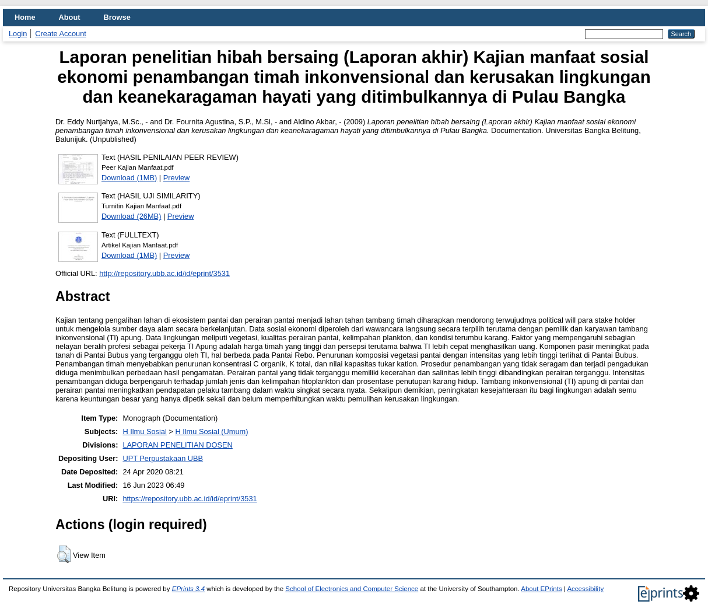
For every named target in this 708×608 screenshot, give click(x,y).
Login (18, 33)
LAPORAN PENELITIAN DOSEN (177, 445)
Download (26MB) (131, 216)
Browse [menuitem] (117, 17)
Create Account (60, 33)
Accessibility (585, 588)
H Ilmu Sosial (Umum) (211, 431)
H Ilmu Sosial (144, 431)
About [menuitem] (69, 17)
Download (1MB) (129, 177)
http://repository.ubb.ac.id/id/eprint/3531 (164, 273)
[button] (64, 554)
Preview (176, 177)
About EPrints (541, 588)
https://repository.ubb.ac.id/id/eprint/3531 (189, 498)
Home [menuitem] (25, 17)
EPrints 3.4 (188, 588)
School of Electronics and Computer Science (351, 588)
